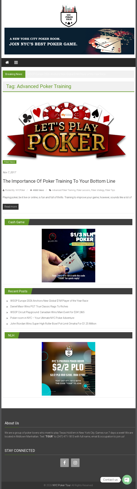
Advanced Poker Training (63, 190)
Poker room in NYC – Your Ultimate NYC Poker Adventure (42, 317)
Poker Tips (110, 190)
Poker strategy (97, 190)
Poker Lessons (83, 190)
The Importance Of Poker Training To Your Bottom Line (59, 181)
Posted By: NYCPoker (15, 190)
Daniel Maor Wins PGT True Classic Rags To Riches (39, 306)
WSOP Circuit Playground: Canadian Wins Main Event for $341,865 (47, 312)
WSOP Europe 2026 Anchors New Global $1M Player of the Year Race (66, 74)
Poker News (9, 162)
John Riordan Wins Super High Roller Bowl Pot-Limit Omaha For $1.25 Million (53, 323)
